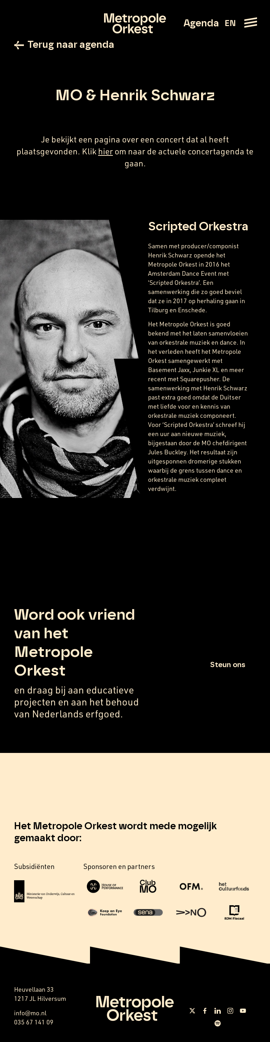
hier (105, 151)
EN (230, 23)
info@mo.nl (30, 1013)
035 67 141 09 (33, 1022)
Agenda (201, 23)
